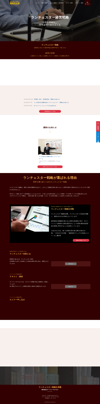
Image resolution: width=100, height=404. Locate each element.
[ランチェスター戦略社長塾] (98, 137)
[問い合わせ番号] (87, 3)
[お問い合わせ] (98, 126)
